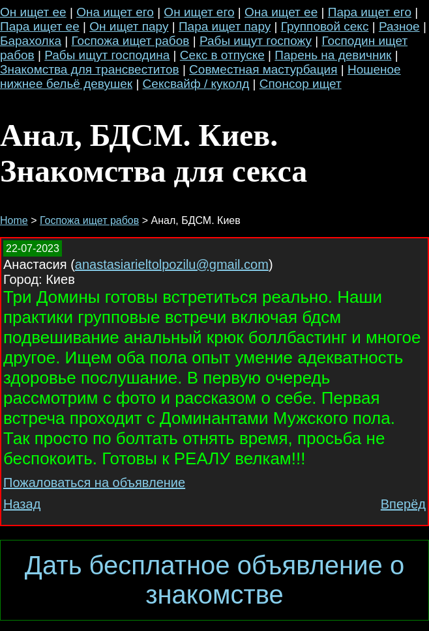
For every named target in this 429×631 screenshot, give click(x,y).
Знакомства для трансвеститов (89, 69)
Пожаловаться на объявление (94, 482)
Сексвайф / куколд (196, 84)
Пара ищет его (369, 12)
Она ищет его (115, 12)
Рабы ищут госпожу (256, 41)
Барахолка (30, 41)
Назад (21, 504)
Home (14, 220)
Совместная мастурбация (263, 69)
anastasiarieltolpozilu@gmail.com (172, 264)
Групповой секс (325, 26)
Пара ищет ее (40, 26)
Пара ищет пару (225, 26)
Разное (399, 26)
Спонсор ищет (300, 84)
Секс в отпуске (222, 55)
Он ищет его (199, 12)
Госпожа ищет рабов (131, 41)
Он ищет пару (128, 26)
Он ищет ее (33, 12)
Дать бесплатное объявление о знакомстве (214, 580)
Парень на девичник (332, 55)
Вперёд (403, 504)
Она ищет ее (281, 12)
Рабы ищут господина (107, 55)
